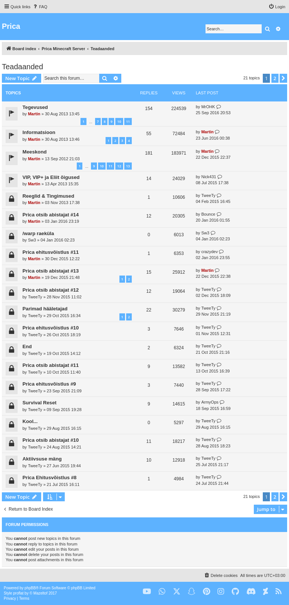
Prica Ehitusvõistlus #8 (49, 477)
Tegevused (35, 107)
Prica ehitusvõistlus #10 (50, 328)
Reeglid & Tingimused (48, 196)
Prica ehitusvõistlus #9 (49, 384)
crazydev (209, 251)
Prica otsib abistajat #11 (50, 365)
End (27, 346)
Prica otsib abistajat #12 (50, 290)
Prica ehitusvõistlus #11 (50, 252)
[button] (283, 78)
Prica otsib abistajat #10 (50, 440)
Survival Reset (39, 402)
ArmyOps (210, 402)
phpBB (30, 588)
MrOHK (208, 106)
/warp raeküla (38, 233)
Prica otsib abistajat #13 (50, 271)
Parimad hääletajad (44, 308)
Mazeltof (40, 593)
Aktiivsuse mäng (42, 459)
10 (119, 121)
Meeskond (34, 152)
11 (128, 121)
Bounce (208, 214)
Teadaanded (22, 67)
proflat (18, 593)
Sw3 (32, 240)
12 (119, 166)
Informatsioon (38, 132)
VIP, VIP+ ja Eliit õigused (51, 177)
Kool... (29, 421)
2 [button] (275, 78)
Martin (34, 114)
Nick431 (208, 176)
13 (128, 166)
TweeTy (208, 195)
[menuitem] (39, 6)
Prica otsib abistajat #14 (50, 215)
